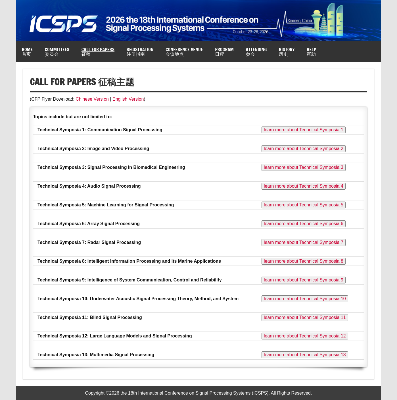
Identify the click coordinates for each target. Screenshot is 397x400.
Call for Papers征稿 (98, 51)
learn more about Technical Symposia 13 (305, 354)
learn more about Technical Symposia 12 (305, 335)
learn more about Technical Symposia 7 (303, 242)
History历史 (287, 51)
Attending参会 (256, 51)
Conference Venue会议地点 (184, 51)
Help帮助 (311, 51)
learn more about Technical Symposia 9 (303, 279)
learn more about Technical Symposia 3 (303, 167)
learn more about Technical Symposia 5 (303, 204)
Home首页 (27, 51)
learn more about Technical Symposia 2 (303, 148)
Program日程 (224, 51)
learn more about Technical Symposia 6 (303, 223)
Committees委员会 (57, 51)
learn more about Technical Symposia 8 (303, 261)
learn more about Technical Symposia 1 (303, 129)
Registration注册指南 (140, 51)
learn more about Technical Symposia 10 (305, 298)
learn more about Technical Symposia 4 (303, 186)
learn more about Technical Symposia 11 (305, 317)
